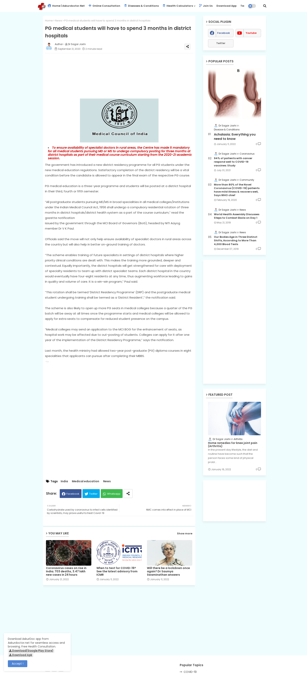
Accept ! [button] (17, 664)
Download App (226, 6)
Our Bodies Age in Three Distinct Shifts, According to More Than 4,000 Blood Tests (235, 240)
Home (49, 20)
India (64, 481)
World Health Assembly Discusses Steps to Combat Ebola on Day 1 (236, 216)
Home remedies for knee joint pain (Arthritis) (232, 444)
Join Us (206, 6)
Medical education (85, 481)
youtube (251, 33)
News (58, 20)
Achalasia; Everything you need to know (235, 136)
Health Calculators (178, 6)
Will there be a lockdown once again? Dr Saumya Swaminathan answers (168, 571)
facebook (223, 33)
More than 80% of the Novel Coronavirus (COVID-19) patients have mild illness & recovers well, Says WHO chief (236, 190)
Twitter (93, 494)
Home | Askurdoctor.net (66, 6)
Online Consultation (104, 6)
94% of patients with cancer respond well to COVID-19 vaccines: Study (233, 162)
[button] (265, 6)
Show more (184, 533)
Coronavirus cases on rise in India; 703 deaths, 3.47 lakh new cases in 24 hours (66, 571)
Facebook (72, 494)
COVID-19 (190, 672)
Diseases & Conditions (141, 6)
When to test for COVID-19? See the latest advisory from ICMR (116, 571)
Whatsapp (113, 494)
